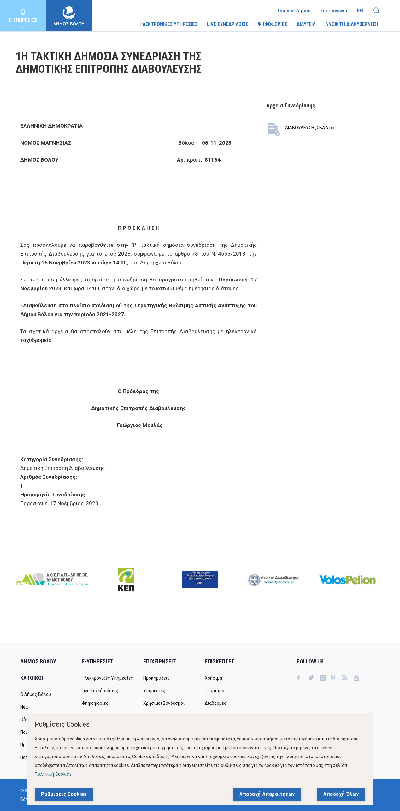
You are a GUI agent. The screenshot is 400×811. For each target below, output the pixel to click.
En (360, 11)
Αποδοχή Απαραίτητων (267, 794)
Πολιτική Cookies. (54, 774)
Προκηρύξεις (156, 678)
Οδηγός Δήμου (294, 11)
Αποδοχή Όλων (341, 794)
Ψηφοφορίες (95, 703)
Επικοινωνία (333, 11)
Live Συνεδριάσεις (100, 690)
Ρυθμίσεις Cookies (64, 794)
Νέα (24, 707)
